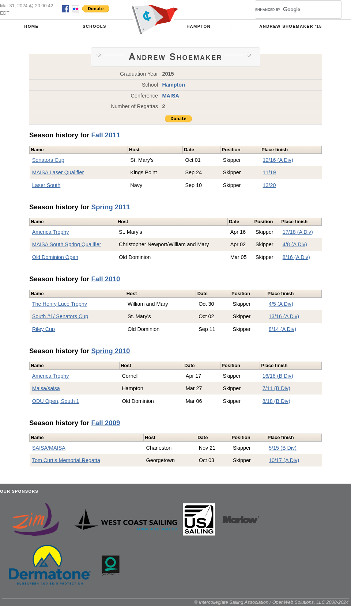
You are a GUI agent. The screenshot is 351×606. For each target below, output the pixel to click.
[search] (289, 9)
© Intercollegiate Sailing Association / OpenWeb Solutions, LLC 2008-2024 (271, 602)
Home (31, 26)
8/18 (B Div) (276, 401)
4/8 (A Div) (295, 244)
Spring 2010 (110, 351)
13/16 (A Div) (284, 316)
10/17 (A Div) (284, 460)
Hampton (198, 26)
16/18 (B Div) (278, 376)
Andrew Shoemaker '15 (290, 26)
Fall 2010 (105, 279)
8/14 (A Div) (282, 329)
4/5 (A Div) (281, 304)
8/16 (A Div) (296, 257)
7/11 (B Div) (276, 388)
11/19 (269, 172)
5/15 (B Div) (283, 448)
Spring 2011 (110, 207)
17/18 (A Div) (298, 232)
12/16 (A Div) (278, 160)
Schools (94, 26)
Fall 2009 (105, 423)
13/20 (269, 185)
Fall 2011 (105, 135)
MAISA (170, 96)
